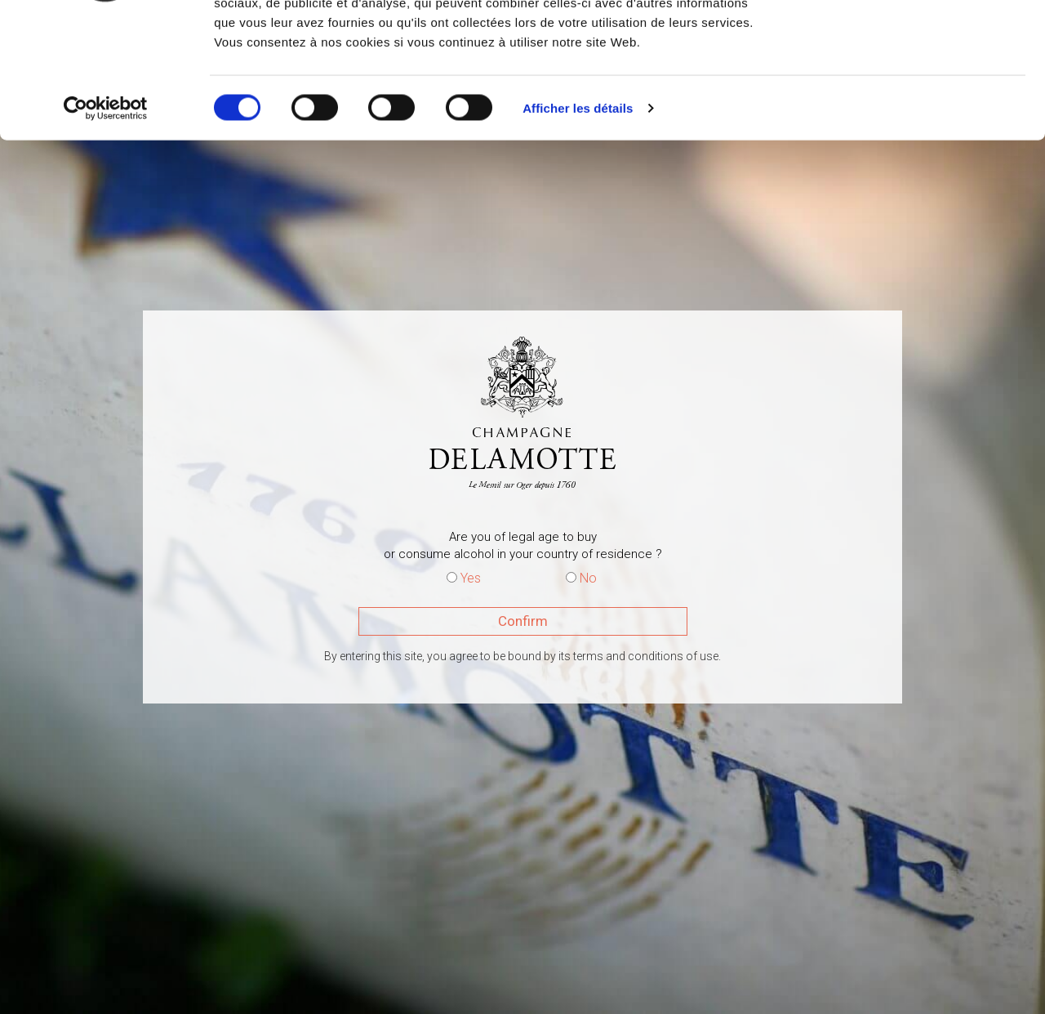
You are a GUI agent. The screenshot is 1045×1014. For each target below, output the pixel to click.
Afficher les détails (577, 223)
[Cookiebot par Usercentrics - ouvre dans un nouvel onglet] (105, 224)
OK (909, 43)
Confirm (523, 621)
